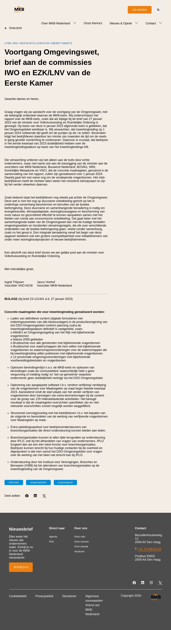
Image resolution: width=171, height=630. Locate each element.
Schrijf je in (21, 567)
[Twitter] (44, 496)
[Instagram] (151, 583)
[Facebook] (27, 496)
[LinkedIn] (36, 496)
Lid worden (139, 9)
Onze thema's (93, 23)
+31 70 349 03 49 (149, 549)
